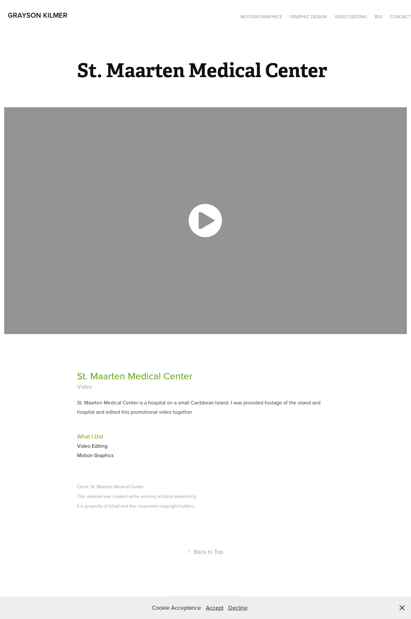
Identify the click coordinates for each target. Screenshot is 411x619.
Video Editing (351, 16)
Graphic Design (308, 16)
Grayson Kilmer (37, 15)
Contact (400, 16)
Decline (238, 608)
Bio (378, 16)
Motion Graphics (261, 16)
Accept (214, 608)
